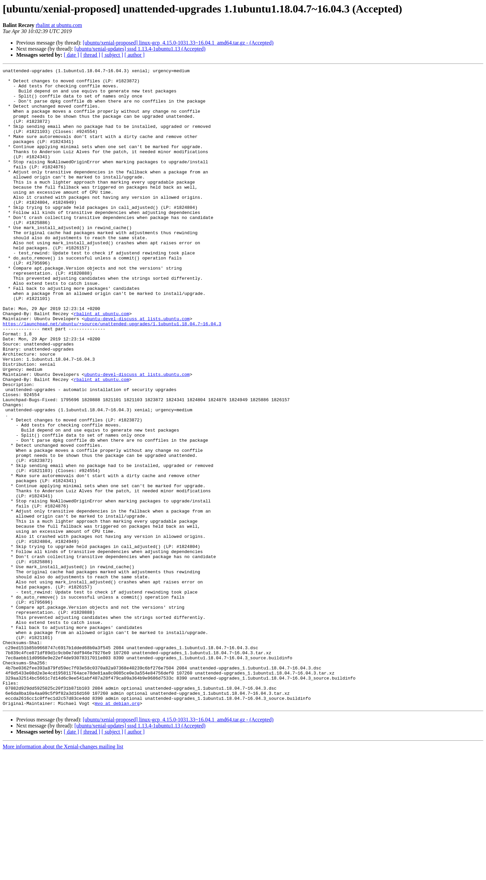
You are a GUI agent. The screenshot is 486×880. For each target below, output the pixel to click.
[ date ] (71, 55)
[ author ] (135, 55)
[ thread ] (90, 55)
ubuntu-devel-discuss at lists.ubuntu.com (137, 369)
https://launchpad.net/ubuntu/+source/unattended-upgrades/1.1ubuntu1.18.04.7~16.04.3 (112, 375)
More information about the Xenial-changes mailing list (63, 874)
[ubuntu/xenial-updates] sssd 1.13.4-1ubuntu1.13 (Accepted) (139, 49)
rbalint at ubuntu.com (59, 25)
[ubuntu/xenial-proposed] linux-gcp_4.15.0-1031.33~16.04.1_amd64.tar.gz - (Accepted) (178, 43)
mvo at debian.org (117, 831)
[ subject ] (112, 55)
